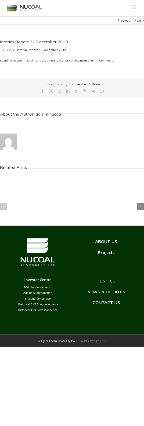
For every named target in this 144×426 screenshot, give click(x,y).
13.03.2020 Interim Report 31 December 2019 (33, 50)
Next (137, 20)
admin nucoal (13, 60)
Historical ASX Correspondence (38, 310)
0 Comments (105, 60)
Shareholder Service (38, 299)
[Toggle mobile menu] (134, 7)
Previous (124, 20)
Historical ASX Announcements (72, 60)
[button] (3, 206)
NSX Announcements (37, 287)
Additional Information (37, 293)
